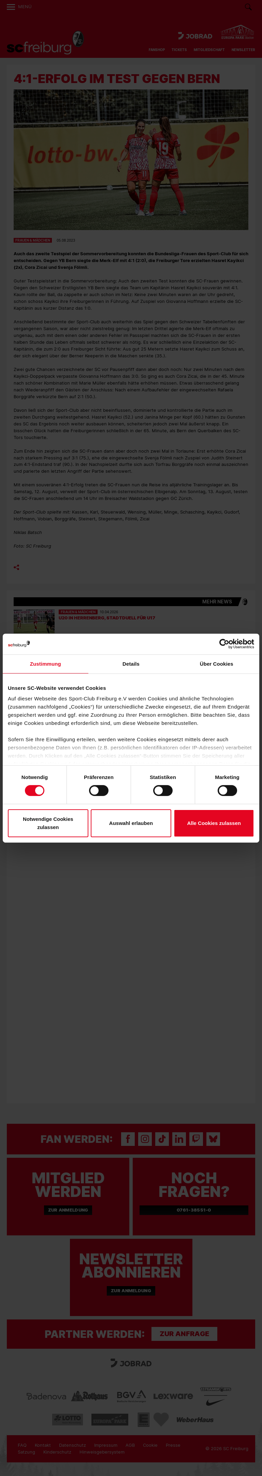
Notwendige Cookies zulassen (48, 823)
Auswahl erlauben (131, 823)
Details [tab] (131, 663)
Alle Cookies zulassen (214, 823)
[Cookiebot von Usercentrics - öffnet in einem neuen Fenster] (224, 643)
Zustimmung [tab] (45, 663)
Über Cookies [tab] (216, 663)
